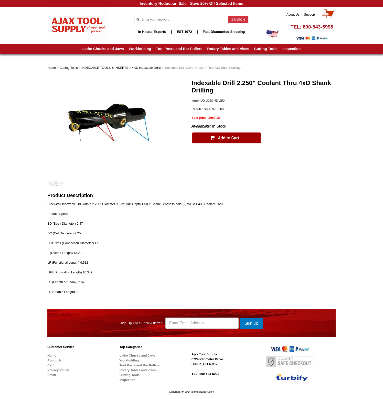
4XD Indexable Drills (146, 68)
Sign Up (251, 323)
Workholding (140, 49)
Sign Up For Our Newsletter (141, 323)
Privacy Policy (58, 370)
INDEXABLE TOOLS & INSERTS (104, 68)
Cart (50, 365)
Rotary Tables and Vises (228, 49)
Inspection (291, 49)
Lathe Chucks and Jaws (103, 49)
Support (309, 14)
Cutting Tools (265, 49)
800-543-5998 (318, 27)
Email (51, 375)
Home (51, 68)
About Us (292, 14)
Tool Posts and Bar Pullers (179, 49)
